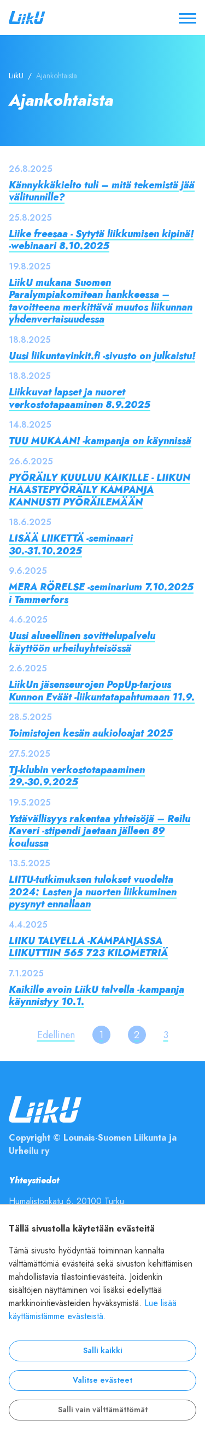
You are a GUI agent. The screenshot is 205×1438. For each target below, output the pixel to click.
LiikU (16, 76)
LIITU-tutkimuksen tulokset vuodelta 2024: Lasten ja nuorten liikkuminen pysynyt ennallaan (93, 891)
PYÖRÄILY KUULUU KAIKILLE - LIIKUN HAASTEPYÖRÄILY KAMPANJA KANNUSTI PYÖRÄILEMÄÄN (99, 489)
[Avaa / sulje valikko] (187, 17)
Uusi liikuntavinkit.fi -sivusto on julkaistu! (102, 356)
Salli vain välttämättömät (103, 1410)
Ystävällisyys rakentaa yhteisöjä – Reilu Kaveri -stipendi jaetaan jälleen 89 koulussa (99, 831)
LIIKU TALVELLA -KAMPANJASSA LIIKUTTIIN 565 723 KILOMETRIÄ (88, 947)
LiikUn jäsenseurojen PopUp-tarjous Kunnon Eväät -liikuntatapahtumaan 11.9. (102, 690)
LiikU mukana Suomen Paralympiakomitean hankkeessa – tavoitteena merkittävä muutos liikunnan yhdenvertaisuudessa (100, 300)
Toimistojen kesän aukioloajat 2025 (91, 733)
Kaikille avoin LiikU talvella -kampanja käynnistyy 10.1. (96, 995)
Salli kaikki (102, 1350)
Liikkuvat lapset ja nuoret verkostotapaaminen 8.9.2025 (79, 398)
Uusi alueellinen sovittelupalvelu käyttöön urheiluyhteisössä (82, 642)
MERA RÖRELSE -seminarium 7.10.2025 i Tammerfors (101, 593)
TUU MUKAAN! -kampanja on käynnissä (100, 440)
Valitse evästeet (102, 1380)
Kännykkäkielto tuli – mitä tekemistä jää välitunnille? (102, 191)
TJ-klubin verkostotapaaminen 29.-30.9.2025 (77, 776)
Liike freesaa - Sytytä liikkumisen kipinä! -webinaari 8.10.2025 (101, 240)
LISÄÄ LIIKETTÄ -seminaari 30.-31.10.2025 (71, 544)
